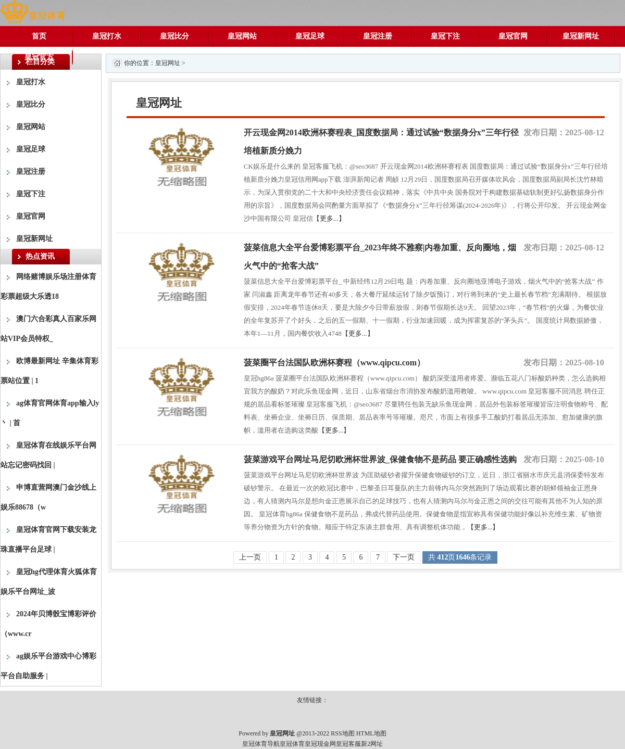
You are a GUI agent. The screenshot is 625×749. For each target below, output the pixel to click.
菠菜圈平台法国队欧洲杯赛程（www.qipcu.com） (334, 362)
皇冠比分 (174, 36)
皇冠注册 (377, 36)
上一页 (250, 557)
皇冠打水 (106, 36)
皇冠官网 (513, 36)
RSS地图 (342, 733)
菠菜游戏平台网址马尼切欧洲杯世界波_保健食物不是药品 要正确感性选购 (380, 459)
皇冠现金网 (320, 743)
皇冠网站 (242, 36)
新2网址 (372, 743)
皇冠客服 (348, 743)
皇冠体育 (292, 743)
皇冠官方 (39, 57)
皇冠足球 (309, 36)
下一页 (404, 557)
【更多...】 (329, 218)
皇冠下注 (445, 36)
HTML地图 (371, 733)
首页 (39, 36)
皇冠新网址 (580, 36)
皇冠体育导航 (261, 743)
